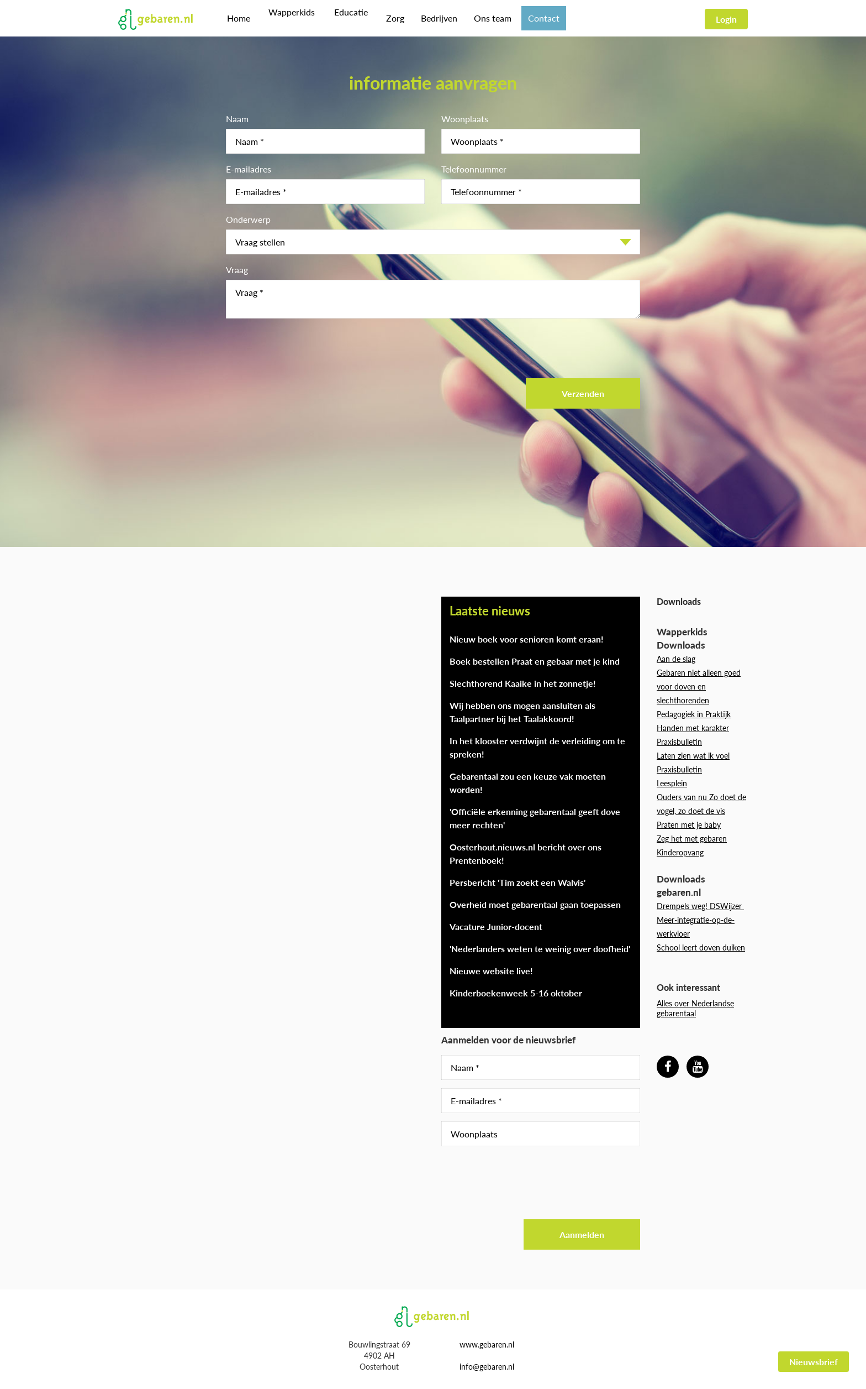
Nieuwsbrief (813, 1361)
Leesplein (672, 783)
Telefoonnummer (473, 169)
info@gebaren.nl (487, 1366)
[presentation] (310, 348)
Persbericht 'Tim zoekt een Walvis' (517, 882)
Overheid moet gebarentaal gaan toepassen (535, 904)
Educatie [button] (346, 18)
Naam (237, 118)
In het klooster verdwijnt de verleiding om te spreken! (537, 747)
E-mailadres (248, 169)
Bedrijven (433, 18)
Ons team (486, 18)
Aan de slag (676, 659)
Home (238, 18)
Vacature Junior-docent (496, 926)
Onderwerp (248, 219)
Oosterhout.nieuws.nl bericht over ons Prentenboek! (525, 853)
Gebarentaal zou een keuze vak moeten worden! (528, 783)
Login (726, 19)
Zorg (389, 18)
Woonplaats (464, 118)
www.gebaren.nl (487, 1344)
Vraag (237, 269)
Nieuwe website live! (491, 970)
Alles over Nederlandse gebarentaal (695, 1008)
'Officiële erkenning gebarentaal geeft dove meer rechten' (535, 818)
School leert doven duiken (701, 947)
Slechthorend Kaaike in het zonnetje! (523, 683)
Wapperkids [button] (290, 18)
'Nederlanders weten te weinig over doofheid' (540, 948)
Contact (537, 18)
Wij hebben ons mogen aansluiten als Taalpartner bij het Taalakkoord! (522, 712)
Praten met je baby (689, 824)
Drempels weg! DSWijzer (700, 906)
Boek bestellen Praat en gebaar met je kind (535, 661)
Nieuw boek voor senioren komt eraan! (527, 639)
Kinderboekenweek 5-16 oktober (516, 993)
